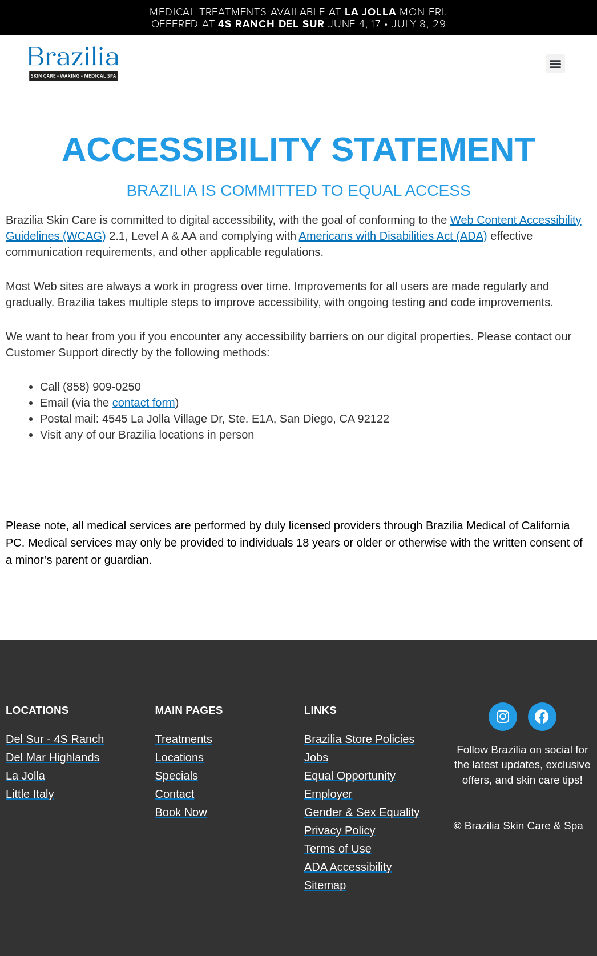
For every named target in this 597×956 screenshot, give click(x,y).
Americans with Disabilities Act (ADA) (393, 234)
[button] (555, 62)
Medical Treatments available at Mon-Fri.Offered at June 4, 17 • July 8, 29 (298, 16)
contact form (143, 401)
